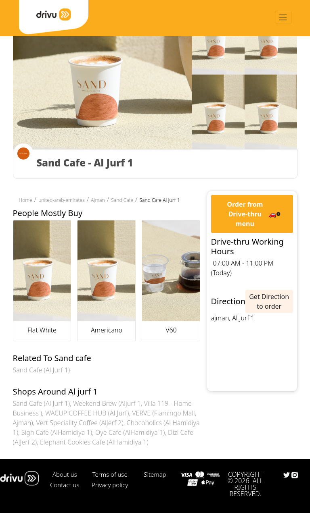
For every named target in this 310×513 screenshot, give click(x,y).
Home (25, 200)
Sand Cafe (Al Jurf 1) (41, 370)
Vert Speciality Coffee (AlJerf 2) (80, 422)
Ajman (98, 200)
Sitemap (155, 474)
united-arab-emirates (61, 200)
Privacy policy (110, 485)
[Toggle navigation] (283, 17)
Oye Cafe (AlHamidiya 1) (130, 432)
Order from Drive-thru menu (245, 214)
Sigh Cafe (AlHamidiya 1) (56, 432)
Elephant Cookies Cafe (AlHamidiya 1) (94, 442)
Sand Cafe (122, 200)
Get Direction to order (269, 301)
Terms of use (110, 474)
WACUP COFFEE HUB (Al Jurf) (87, 413)
